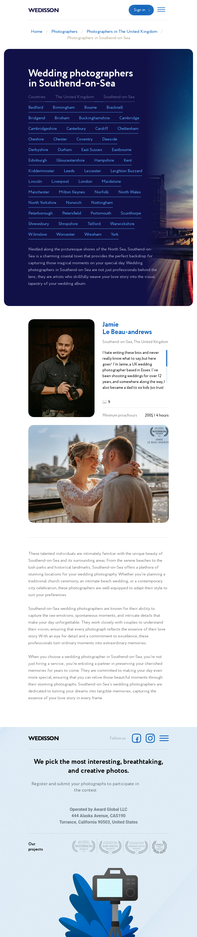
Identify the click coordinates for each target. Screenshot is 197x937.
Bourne (90, 107)
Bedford (35, 107)
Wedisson (43, 10)
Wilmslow (37, 234)
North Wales (129, 192)
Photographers (64, 32)
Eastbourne (122, 150)
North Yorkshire (42, 203)
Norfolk (102, 192)
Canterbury (76, 129)
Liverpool (60, 182)
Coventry (85, 139)
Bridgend (36, 118)
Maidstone (111, 182)
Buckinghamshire (94, 118)
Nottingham (102, 203)
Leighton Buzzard (126, 171)
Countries (37, 97)
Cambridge (129, 118)
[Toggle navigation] (161, 10)
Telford (94, 224)
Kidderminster (41, 171)
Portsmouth (101, 213)
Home (36, 32)
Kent (128, 160)
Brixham (62, 118)
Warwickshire (122, 224)
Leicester (92, 171)
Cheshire (36, 139)
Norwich (74, 203)
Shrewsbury (38, 224)
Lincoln (35, 182)
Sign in (139, 10)
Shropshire (68, 224)
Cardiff (101, 129)
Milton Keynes (72, 192)
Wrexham (92, 234)
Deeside (109, 139)
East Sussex (91, 150)
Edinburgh (37, 160)
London (85, 182)
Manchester (38, 192)
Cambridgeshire (42, 129)
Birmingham (64, 107)
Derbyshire (38, 150)
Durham (65, 150)
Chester (60, 139)
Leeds (69, 171)
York (115, 234)
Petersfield (71, 213)
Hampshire (104, 160)
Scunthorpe (131, 213)
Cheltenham (128, 129)
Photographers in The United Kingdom (122, 32)
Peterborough (40, 213)
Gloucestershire (70, 160)
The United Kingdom (74, 97)
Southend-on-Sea (119, 97)
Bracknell (114, 107)
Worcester (65, 234)
